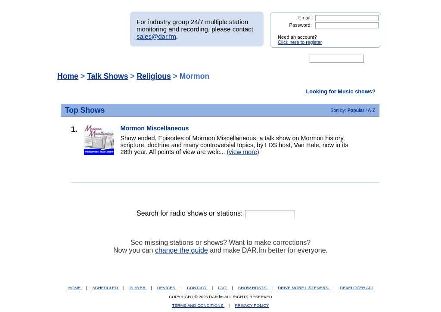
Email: (305, 17)
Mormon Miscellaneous (154, 128)
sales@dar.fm (156, 36)
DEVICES (167, 287)
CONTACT (197, 287)
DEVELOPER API (356, 287)
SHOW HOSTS (252, 287)
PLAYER (138, 287)
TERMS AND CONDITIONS (198, 305)
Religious (154, 76)
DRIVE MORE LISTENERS (303, 287)
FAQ (223, 287)
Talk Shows (107, 76)
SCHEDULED (105, 287)
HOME (75, 287)
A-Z (371, 110)
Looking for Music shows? (340, 91)
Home (67, 76)
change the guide (181, 250)
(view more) (243, 151)
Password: (300, 25)
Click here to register (300, 42)
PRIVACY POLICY (252, 305)
